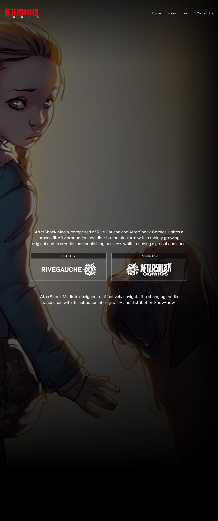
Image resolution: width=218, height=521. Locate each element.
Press (171, 13)
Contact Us (205, 13)
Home (156, 13)
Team (186, 13)
